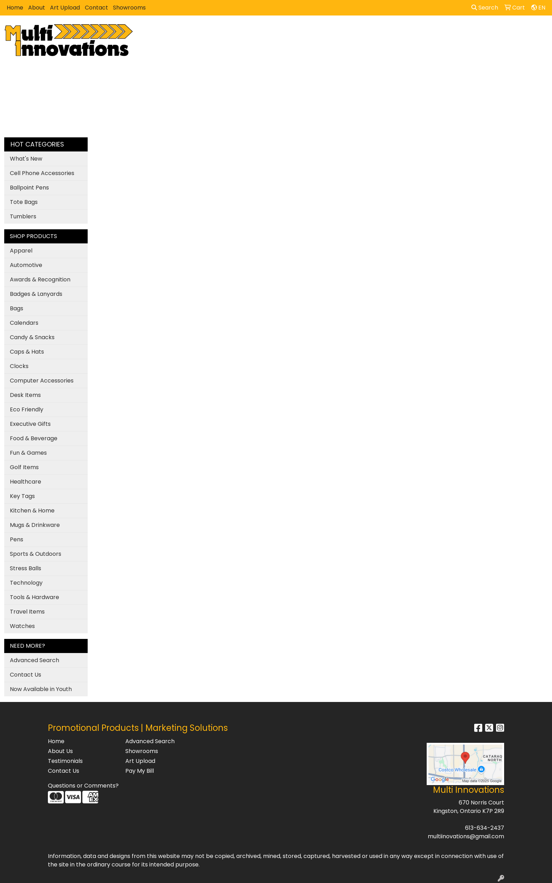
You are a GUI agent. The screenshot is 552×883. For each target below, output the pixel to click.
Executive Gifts (30, 424)
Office (340, 31)
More (444, 31)
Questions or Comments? (83, 786)
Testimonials (65, 761)
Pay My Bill (139, 771)
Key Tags (22, 496)
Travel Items (27, 612)
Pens (16, 539)
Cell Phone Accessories (42, 173)
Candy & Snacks (32, 337)
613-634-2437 (484, 828)
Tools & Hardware (34, 597)
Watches (22, 626)
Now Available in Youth (41, 689)
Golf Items (24, 467)
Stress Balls (25, 568)
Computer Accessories (42, 381)
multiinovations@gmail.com (466, 836)
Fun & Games (28, 453)
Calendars (24, 323)
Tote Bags (24, 202)
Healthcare (25, 482)
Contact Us (25, 675)
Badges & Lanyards (36, 294)
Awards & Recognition (40, 279)
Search (484, 8)
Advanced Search (34, 660)
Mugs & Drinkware (35, 525)
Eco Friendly (26, 409)
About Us (60, 751)
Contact (96, 8)
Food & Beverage (33, 438)
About (36, 8)
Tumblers (23, 216)
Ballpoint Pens (29, 188)
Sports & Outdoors (35, 554)
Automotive (26, 265)
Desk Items (25, 395)
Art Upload (65, 8)
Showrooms (129, 8)
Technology (26, 583)
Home (15, 8)
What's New (26, 159)
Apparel (243, 31)
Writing (416, 31)
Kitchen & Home (32, 510)
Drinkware (305, 31)
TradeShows (377, 31)
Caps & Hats (27, 352)
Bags (273, 31)
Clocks (19, 366)
